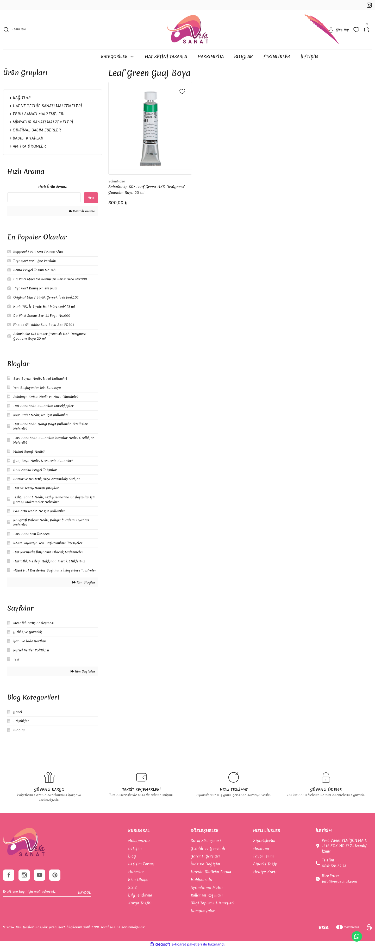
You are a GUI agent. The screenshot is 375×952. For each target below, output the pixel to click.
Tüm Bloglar (83, 586)
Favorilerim (263, 860)
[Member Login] (338, 32)
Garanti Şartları (205, 860)
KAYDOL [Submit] (84, 898)
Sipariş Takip (265, 868)
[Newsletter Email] (47, 898)
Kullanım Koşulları (207, 899)
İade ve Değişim (205, 868)
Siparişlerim (264, 844)
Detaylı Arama (82, 215)
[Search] (35, 32)
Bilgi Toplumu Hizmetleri (212, 907)
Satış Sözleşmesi (206, 844)
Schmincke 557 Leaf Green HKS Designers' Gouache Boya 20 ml (146, 193)
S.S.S (132, 891)
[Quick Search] (44, 201)
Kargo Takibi (140, 907)
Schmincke (116, 185)
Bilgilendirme (140, 899)
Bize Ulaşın (138, 883)
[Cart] (368, 32)
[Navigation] (117, 60)
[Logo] (187, 32)
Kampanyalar (203, 914)
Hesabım (261, 852)
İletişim (135, 852)
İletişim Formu (141, 868)
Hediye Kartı (265, 875)
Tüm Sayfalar (83, 675)
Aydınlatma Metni (207, 891)
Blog (132, 860)
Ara (91, 201)
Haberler (136, 875)
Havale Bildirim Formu (211, 875)
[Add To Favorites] (182, 95)
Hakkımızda (139, 844)
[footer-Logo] (24, 846)
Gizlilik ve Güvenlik (208, 852)
